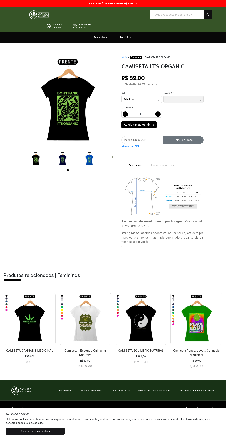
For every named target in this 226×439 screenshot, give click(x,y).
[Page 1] (68, 160)
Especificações (162, 155)
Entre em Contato (172, 15)
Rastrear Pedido (120, 380)
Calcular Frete (183, 130)
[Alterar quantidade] (142, 104)
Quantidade (127, 98)
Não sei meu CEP (130, 136)
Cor (123, 83)
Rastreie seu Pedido (200, 15)
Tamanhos (168, 83)
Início (124, 47)
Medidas (135, 155)
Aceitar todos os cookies (23, 431)
